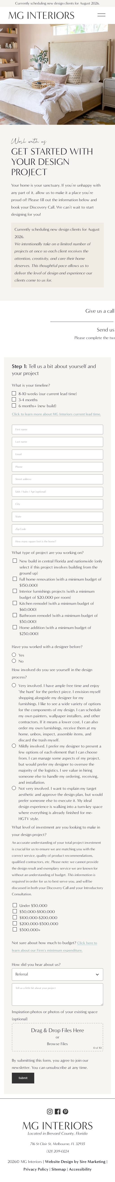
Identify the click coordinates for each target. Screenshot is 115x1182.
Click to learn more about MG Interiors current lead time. (56, 414)
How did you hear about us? (36, 964)
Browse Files (57, 1044)
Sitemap (58, 1169)
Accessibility (80, 1169)
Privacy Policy (35, 1169)
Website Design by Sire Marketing (75, 1161)
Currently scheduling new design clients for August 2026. (57, 3)
